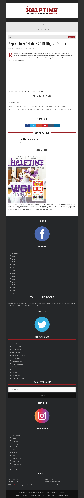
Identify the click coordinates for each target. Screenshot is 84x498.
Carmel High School (22, 109)
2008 (13, 259)
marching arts (12, 112)
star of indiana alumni (32, 106)
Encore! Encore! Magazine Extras (20, 347)
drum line (55, 109)
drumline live (49, 106)
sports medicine (31, 109)
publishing (27, 91)
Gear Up (14, 450)
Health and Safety (16, 461)
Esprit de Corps (16, 352)
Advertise (19, 495)
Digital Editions (16, 435)
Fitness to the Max (16, 464)
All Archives (15, 253)
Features (71, 37)
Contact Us (17, 485)
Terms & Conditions (58, 495)
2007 (13, 256)
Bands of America (62, 109)
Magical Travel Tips (17, 361)
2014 (13, 276)
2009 (13, 262)
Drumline (57, 112)
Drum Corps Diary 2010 (18, 378)
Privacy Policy (46, 495)
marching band (30, 112)
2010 (13, 265)
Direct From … (15, 455)
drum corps (38, 112)
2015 (13, 279)
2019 (13, 291)
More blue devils (37, 91)
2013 (13, 273)
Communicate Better (17, 350)
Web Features (15, 344)
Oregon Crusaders (40, 109)
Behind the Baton (16, 458)
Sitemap (67, 495)
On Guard (14, 373)
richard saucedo (12, 109)
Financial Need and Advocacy (19, 355)
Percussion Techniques (17, 370)
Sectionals (14, 447)
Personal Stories (16, 358)
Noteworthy (15, 444)
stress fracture (64, 106)
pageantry (48, 109)
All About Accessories (17, 364)
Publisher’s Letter (16, 441)
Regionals (14, 452)
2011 (13, 268)
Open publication (14, 91)
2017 (13, 285)
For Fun (14, 467)
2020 (13, 293)
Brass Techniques (16, 367)
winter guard (70, 109)
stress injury (56, 106)
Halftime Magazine (32, 48)
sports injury (41, 106)
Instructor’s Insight (17, 375)
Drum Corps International (20, 106)
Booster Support (16, 470)
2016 (13, 282)
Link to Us (38, 495)
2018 (13, 288)
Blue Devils (44, 112)
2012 (13, 270)
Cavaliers (51, 112)
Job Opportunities (28, 495)
